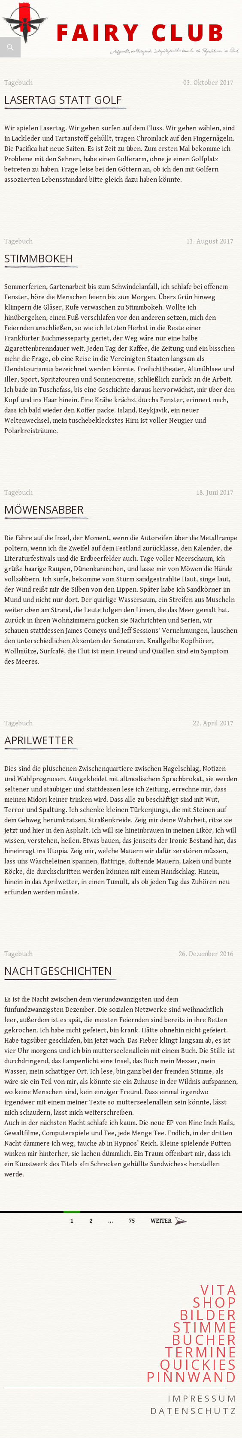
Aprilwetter (38, 740)
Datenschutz (194, 1411)
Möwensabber (44, 510)
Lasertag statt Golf (63, 100)
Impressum (203, 1398)
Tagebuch (18, 83)
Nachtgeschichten (58, 971)
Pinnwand (192, 1377)
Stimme (205, 1327)
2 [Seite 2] (90, 1221)
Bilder (208, 1315)
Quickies (199, 1365)
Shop (215, 1303)
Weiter (161, 1221)
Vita (219, 1290)
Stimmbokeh (38, 258)
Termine (201, 1352)
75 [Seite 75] (132, 1221)
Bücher (205, 1340)
